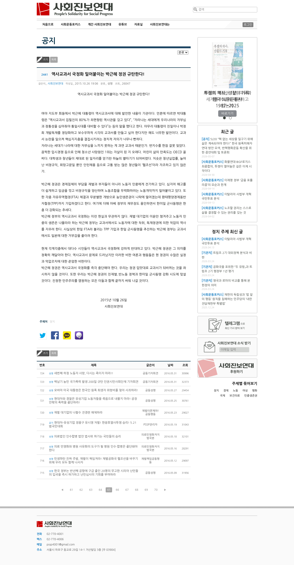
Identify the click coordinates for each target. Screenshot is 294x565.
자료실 (138, 24)
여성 (245, 390)
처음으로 (48, 24)
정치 (216, 390)
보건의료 (234, 395)
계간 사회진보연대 (99, 24)
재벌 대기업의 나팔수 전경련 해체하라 (75, 412)
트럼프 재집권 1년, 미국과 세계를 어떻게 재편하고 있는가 (227, 99)
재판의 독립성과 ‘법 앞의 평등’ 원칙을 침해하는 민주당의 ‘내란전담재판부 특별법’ (227, 299)
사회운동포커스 (71, 24)
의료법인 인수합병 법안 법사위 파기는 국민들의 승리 (85, 436)
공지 (49, 41)
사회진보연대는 (160, 24)
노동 (235, 390)
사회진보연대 (75, 9)
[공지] (205, 139)
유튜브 (123, 24)
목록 (53, 59)
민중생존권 (250, 395)
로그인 (248, 24)
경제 (226, 390)
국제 (222, 395)
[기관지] (207, 252)
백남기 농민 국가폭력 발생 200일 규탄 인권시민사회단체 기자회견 (94, 381)
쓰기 (45, 59)
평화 (254, 390)
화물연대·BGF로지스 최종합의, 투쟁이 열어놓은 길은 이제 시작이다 (227, 166)
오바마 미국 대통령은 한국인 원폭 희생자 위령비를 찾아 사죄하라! (93, 390)
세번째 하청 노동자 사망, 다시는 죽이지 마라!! (81, 373)
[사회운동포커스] (212, 161)
